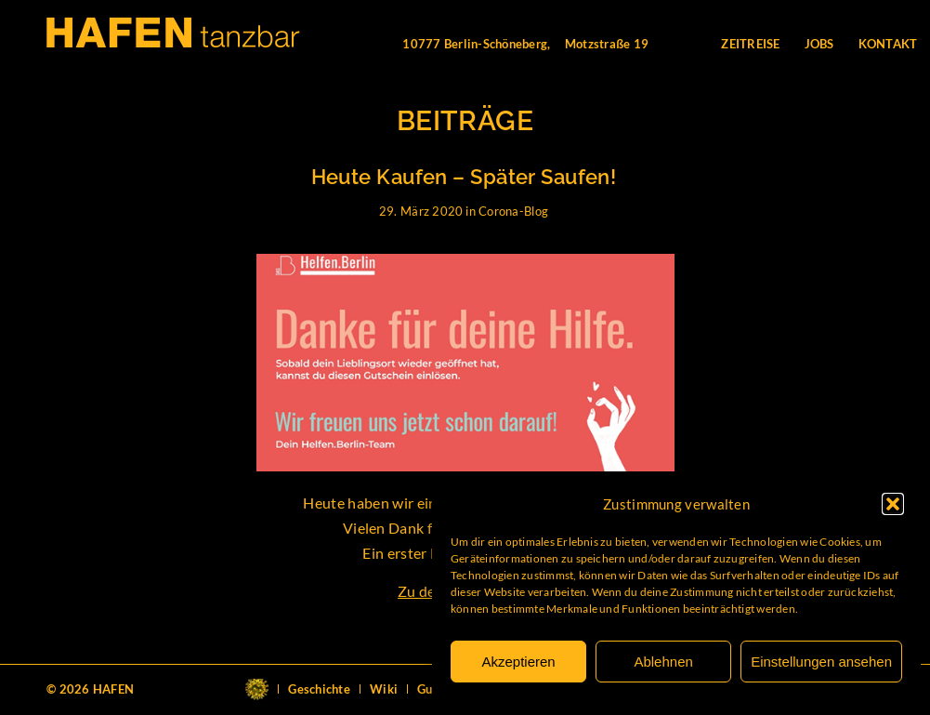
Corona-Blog (513, 211)
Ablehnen (663, 661)
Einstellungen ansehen (821, 661)
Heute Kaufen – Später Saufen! (464, 177)
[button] (893, 504)
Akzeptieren (518, 661)
